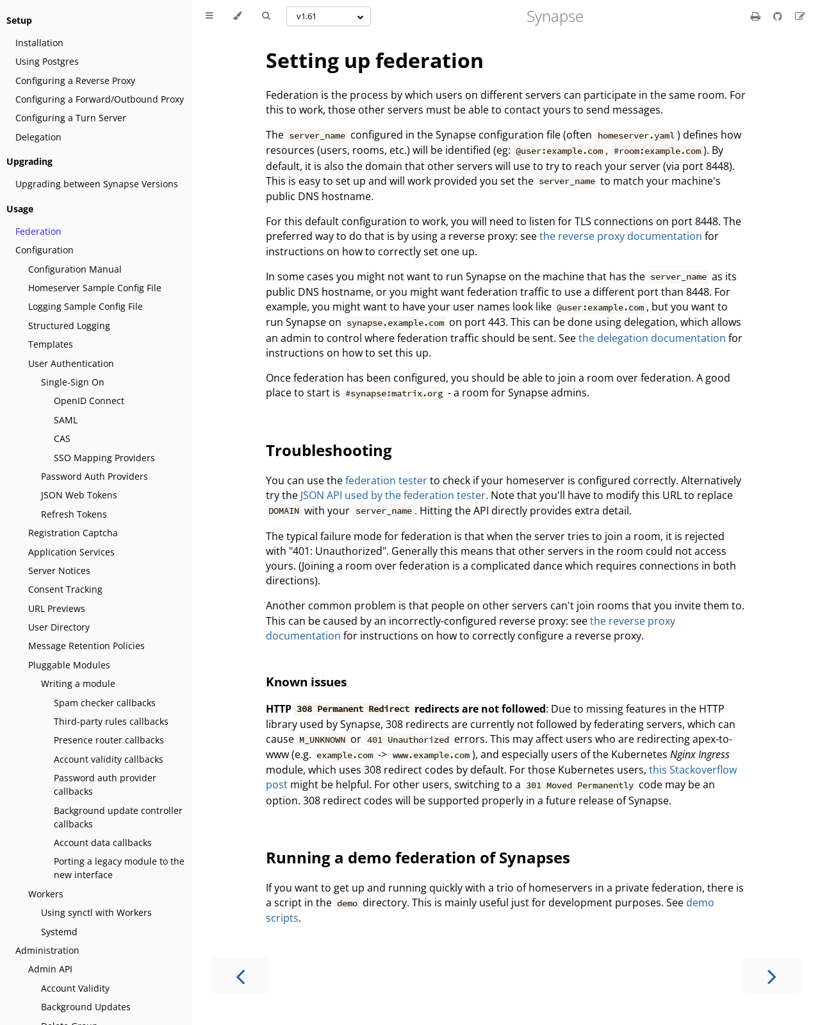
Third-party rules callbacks (111, 721)
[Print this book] (757, 16)
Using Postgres (47, 61)
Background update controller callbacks (118, 817)
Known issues (306, 681)
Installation (39, 43)
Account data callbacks (103, 842)
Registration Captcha (73, 533)
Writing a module (78, 683)
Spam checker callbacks (105, 703)
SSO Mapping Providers (104, 458)
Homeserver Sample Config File (94, 288)
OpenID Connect (89, 400)
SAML (66, 420)
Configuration (44, 250)
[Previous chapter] (240, 975)
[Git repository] (779, 16)
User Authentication (71, 363)
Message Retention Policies (86, 646)
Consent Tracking (65, 589)
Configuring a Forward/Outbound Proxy (99, 99)
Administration (47, 950)
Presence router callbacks (109, 740)
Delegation (38, 137)
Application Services (71, 552)
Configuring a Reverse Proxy (75, 80)
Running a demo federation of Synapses (418, 857)
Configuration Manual (75, 269)
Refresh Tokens (74, 514)
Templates (50, 344)
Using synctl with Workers (96, 912)
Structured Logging (69, 325)
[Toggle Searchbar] (266, 16)
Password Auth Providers (94, 476)
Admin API (50, 969)
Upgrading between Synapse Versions (96, 184)
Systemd (59, 932)
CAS (62, 438)
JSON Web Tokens (79, 495)
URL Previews (56, 608)
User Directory (59, 627)
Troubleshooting (329, 450)
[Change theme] (237, 16)
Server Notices (59, 570)
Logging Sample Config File (85, 306)
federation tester (386, 480)
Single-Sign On (72, 382)
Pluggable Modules (69, 665)
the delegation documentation (652, 338)
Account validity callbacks (108, 759)
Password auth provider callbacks (105, 784)
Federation (38, 231)
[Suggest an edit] (800, 16)
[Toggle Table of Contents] (209, 16)
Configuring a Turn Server (70, 118)
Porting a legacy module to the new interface (119, 868)
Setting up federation (375, 60)
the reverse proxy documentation (620, 236)
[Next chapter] (772, 975)
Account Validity (75, 988)
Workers (45, 894)
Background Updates (86, 1007)
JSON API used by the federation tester (393, 495)
